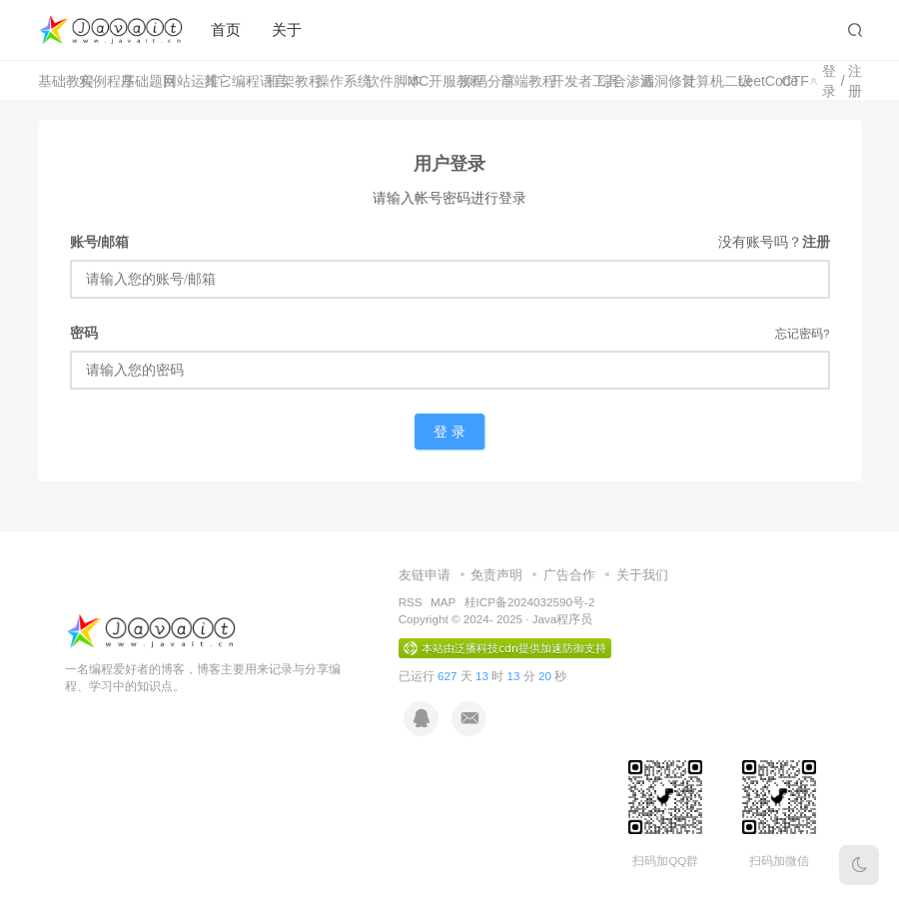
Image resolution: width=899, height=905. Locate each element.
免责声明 (496, 574)
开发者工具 (566, 81)
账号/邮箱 (100, 242)
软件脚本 (379, 81)
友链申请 (424, 574)
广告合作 (569, 574)
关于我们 (642, 574)
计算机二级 (698, 81)
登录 (829, 81)
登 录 (449, 432)
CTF (788, 81)
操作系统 (328, 81)
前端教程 (512, 81)
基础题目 (134, 81)
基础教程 (51, 81)
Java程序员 (562, 618)
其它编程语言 (223, 81)
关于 (287, 29)
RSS (411, 601)
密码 (84, 333)
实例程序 (92, 81)
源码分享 (472, 81)
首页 (226, 29)
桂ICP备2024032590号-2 (529, 601)
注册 (855, 81)
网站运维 (176, 81)
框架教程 (279, 81)
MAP (443, 601)
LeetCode (752, 81)
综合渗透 (611, 81)
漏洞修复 (653, 81)
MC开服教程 (426, 81)
